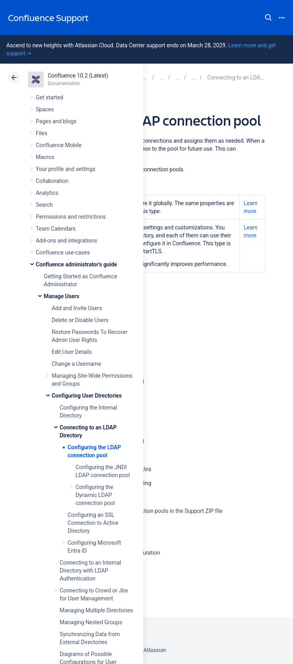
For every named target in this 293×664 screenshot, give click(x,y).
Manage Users (61, 296)
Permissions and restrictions (71, 217)
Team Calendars (56, 228)
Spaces (45, 109)
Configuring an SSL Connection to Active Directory (93, 523)
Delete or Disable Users (80, 320)
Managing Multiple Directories (96, 610)
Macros (45, 157)
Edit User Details (72, 352)
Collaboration (52, 181)
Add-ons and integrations (66, 240)
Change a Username (76, 364)
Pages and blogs (56, 121)
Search (268, 17)
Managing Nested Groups (91, 622)
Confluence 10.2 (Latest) (78, 75)
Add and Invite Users (77, 308)
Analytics (47, 193)
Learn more (251, 207)
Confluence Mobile (58, 145)
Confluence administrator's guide (76, 264)
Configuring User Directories (87, 395)
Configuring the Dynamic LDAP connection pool (95, 495)
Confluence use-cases (63, 252)
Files (41, 133)
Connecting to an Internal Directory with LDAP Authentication (90, 570)
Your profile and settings (65, 169)
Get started (49, 97)
